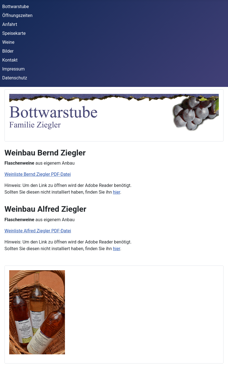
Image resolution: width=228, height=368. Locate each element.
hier (116, 192)
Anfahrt (9, 24)
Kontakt (10, 60)
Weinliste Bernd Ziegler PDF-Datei (37, 174)
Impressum (13, 69)
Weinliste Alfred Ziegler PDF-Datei (37, 230)
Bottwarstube (15, 6)
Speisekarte (14, 33)
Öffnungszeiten (17, 15)
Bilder (8, 51)
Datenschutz (14, 78)
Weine (8, 42)
